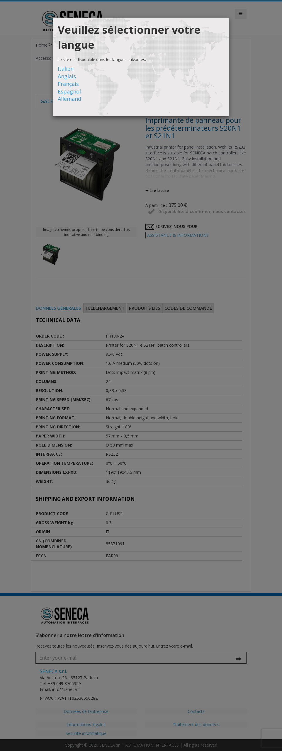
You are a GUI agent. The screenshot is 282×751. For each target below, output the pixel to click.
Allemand (69, 98)
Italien (66, 68)
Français (68, 83)
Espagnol (69, 91)
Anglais (67, 76)
